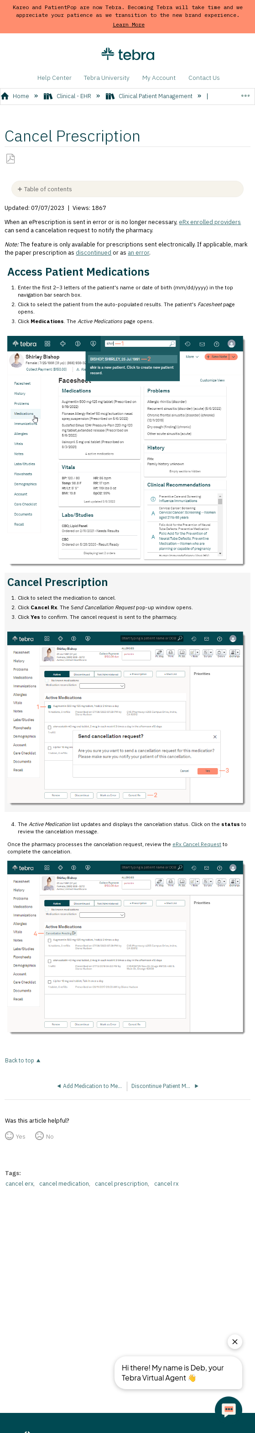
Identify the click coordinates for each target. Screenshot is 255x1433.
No (50, 1136)
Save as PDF (10, 159)
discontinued (93, 252)
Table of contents (48, 189)
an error (138, 252)
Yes (21, 1136)
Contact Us (204, 77)
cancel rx (166, 1183)
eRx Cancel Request (196, 844)
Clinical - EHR (68, 96)
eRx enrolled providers (210, 222)
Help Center (54, 77)
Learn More (129, 24)
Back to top (19, 1060)
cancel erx (19, 1183)
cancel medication (64, 1183)
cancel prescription (121, 1183)
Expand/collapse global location (245, 94)
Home (15, 96)
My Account (159, 77)
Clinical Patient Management (150, 96)
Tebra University (107, 77)
